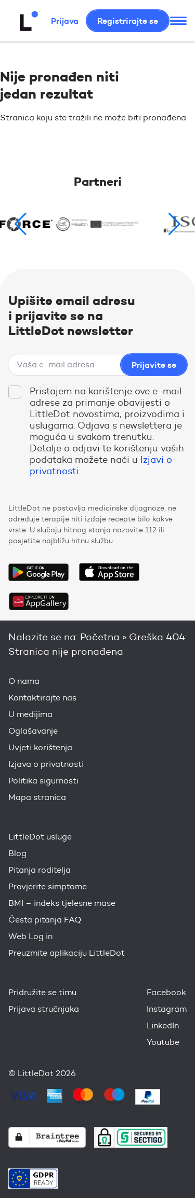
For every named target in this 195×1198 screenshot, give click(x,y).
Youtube (163, 1042)
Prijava (65, 21)
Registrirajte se (127, 21)
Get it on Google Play (38, 572)
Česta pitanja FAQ (44, 920)
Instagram (167, 1009)
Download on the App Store (109, 572)
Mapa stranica (37, 797)
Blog (17, 853)
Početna (100, 637)
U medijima (30, 714)
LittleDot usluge (40, 837)
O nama (24, 681)
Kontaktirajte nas (42, 698)
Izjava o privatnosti (46, 764)
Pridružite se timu (42, 992)
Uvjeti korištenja (40, 747)
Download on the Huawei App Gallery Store (38, 601)
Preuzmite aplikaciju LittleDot (66, 953)
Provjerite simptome (47, 886)
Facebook (166, 992)
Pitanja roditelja (39, 870)
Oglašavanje (33, 731)
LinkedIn (163, 1025)
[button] (174, 224)
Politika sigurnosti (43, 781)
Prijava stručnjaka (43, 1009)
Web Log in (30, 936)
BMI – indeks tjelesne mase (61, 903)
